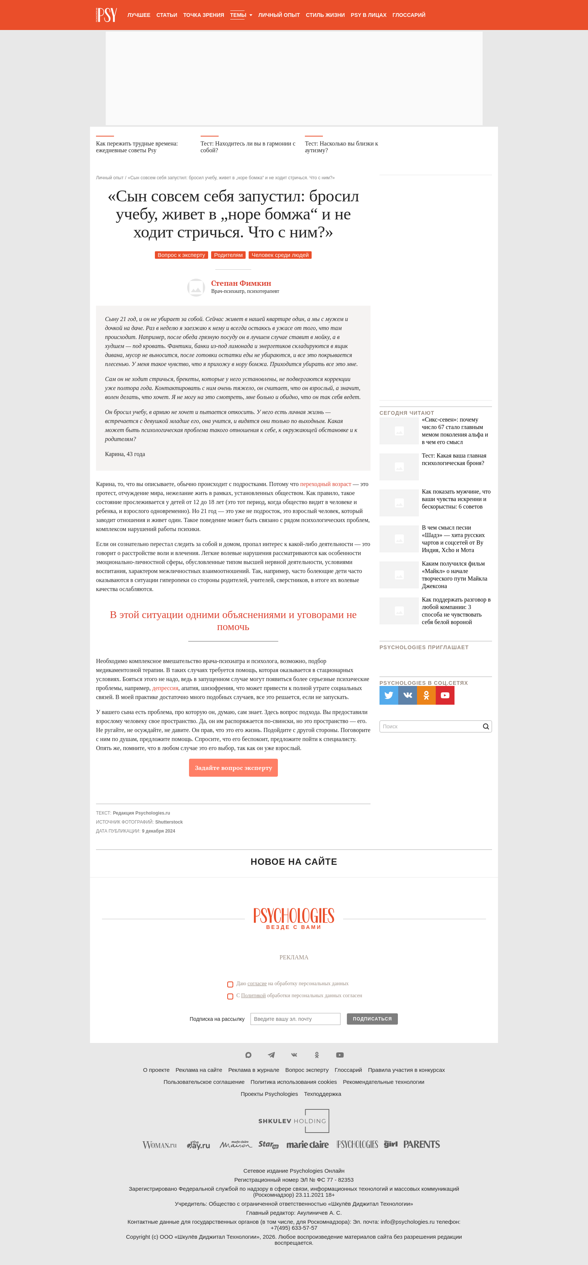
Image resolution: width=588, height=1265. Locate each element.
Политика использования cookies (293, 1083)
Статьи (166, 15)
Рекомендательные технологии (383, 1083)
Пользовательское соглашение (204, 1083)
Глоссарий (409, 15)
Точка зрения (203, 15)
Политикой (253, 996)
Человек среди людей (280, 256)
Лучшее (139, 15)
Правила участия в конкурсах (406, 1071)
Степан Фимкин (241, 284)
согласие (257, 984)
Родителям (228, 256)
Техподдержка (322, 1095)
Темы (238, 15)
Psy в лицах (369, 15)
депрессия (165, 689)
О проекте (156, 1071)
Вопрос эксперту (307, 1071)
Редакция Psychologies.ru (141, 814)
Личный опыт (279, 15)
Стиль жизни (325, 15)
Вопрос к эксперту (181, 256)
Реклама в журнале (253, 1071)
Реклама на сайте (199, 1071)
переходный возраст (325, 485)
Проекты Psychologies (269, 1095)
